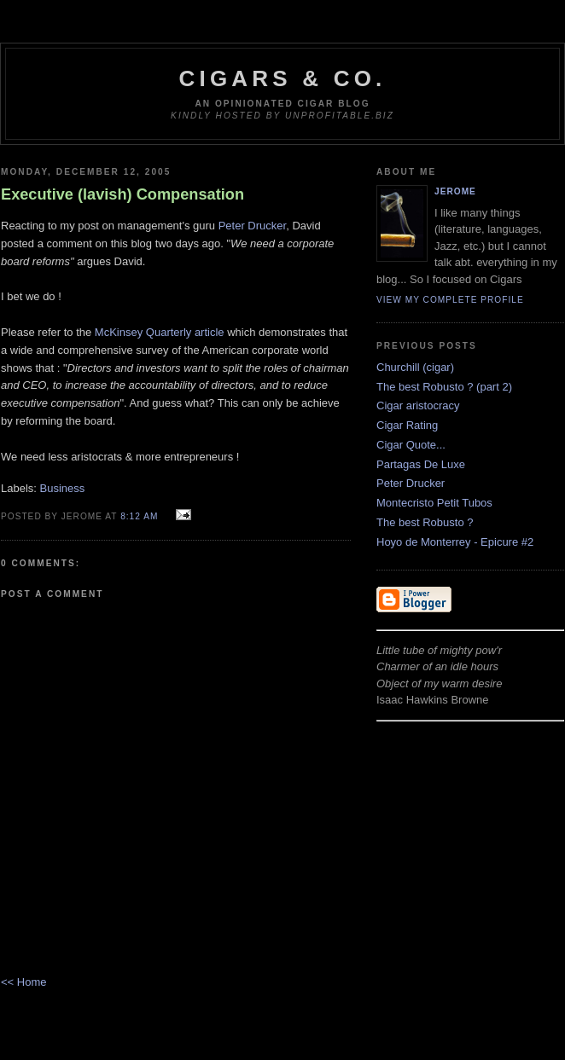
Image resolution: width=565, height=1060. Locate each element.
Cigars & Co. (283, 78)
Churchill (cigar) (415, 367)
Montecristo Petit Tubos (434, 502)
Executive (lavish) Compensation (122, 194)
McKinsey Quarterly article (159, 332)
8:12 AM (139, 516)
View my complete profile (450, 299)
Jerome (455, 191)
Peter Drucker (252, 225)
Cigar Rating (407, 425)
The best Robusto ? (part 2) (444, 386)
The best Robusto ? (424, 522)
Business (62, 488)
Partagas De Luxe (420, 464)
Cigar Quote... (411, 444)
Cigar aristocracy (418, 405)
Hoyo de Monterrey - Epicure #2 (454, 542)
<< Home (23, 982)
